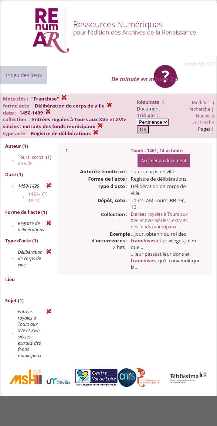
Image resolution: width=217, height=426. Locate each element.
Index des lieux (24, 75)
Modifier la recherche (201, 105)
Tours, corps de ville (30, 160)
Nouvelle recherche (203, 119)
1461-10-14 (34, 197)
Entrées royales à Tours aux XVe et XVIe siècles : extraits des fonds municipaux (159, 220)
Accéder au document (163, 160)
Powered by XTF (199, 64)
